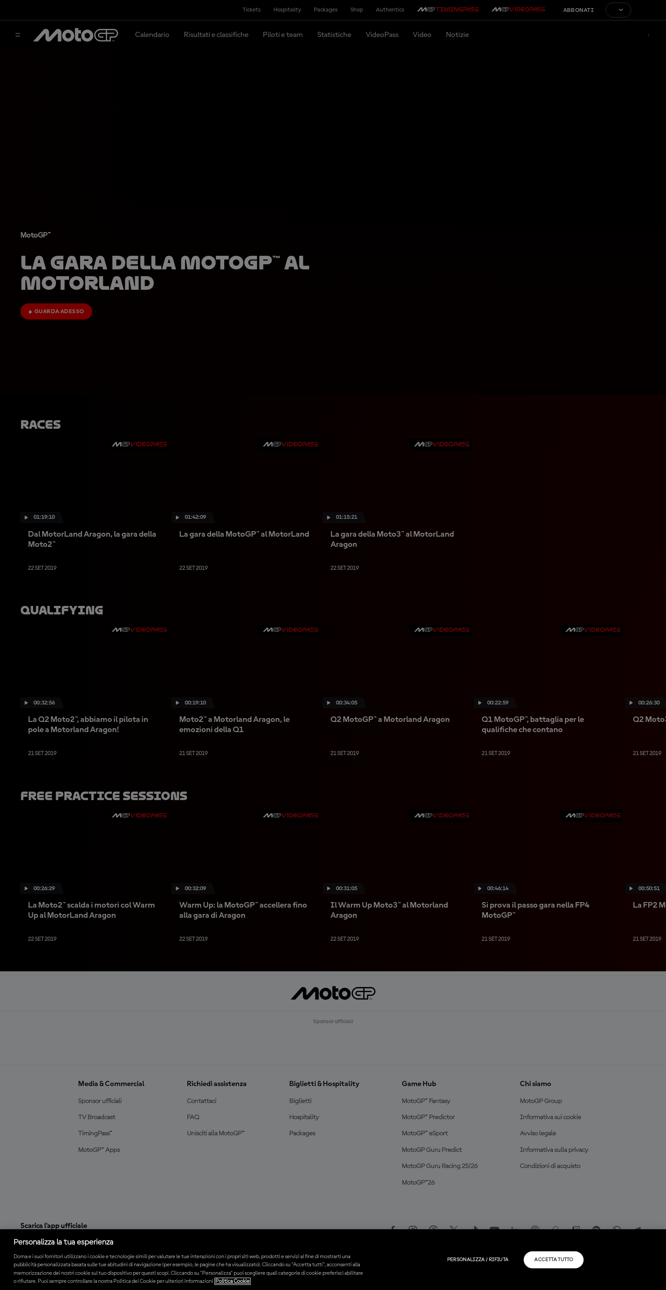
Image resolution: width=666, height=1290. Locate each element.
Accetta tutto (553, 1259)
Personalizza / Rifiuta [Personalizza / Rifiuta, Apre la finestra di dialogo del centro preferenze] (478, 1259)
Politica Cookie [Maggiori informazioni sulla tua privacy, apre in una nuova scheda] (232, 1281)
